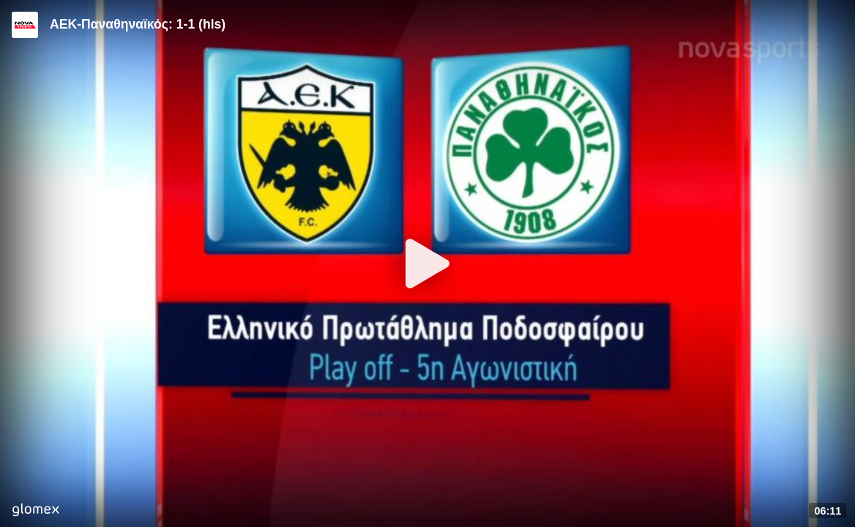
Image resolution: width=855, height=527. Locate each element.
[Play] (427, 263)
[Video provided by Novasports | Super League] (25, 25)
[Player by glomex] (35, 511)
